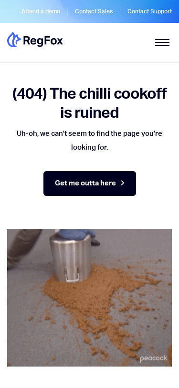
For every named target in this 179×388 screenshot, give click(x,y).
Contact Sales (94, 11)
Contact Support (149, 11)
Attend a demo (40, 11)
